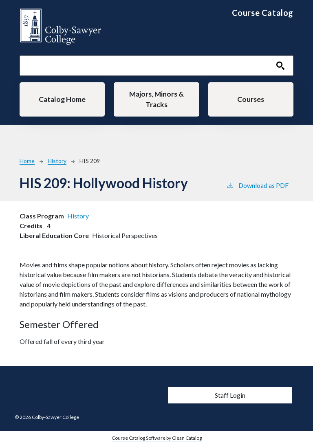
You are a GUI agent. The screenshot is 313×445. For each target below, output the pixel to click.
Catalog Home (62, 99)
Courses (250, 99)
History (57, 160)
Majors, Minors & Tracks (156, 99)
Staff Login (230, 395)
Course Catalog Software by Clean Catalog (157, 438)
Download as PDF (257, 185)
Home (27, 160)
